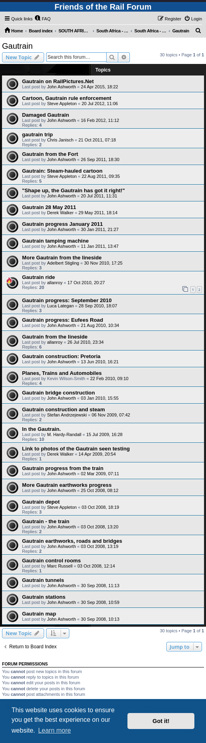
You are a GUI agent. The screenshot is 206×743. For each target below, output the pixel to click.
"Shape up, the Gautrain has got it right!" (73, 190)
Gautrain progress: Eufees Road (62, 320)
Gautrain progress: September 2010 (67, 300)
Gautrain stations (43, 597)
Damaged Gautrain (45, 115)
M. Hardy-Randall (64, 434)
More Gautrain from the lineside (62, 258)
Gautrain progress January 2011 (62, 224)
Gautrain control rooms (51, 561)
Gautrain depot (41, 502)
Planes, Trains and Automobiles (62, 373)
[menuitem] (42, 19)
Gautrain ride (38, 277)
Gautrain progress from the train (62, 468)
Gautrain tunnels (43, 580)
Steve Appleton (62, 103)
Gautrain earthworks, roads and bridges (72, 541)
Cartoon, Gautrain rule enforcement (66, 98)
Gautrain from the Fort (50, 154)
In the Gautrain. (41, 429)
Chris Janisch (60, 139)
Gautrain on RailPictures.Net (58, 81)
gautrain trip (37, 134)
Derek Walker (60, 212)
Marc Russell (60, 566)
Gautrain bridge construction (58, 393)
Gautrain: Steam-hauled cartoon (62, 171)
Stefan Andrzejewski (67, 414)
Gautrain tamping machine (55, 241)
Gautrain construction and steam (63, 409)
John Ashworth (61, 86)
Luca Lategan (60, 305)
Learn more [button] (54, 730)
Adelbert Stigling (63, 263)
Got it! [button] (161, 721)
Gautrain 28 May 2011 (49, 207)
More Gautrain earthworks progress (67, 485)
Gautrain (17, 46)
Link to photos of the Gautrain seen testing (76, 449)
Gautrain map (39, 614)
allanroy (55, 282)
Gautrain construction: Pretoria (61, 356)
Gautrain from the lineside (54, 337)
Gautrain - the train (45, 521)
